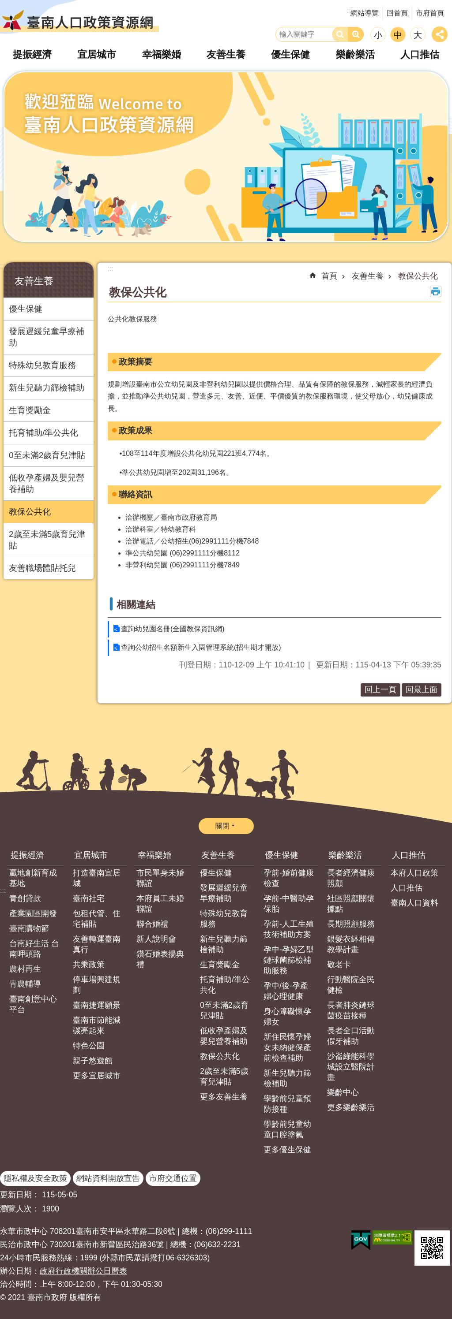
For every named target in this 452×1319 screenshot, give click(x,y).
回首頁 (397, 13)
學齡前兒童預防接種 (287, 1104)
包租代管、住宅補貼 (97, 918)
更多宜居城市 (97, 1075)
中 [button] (398, 35)
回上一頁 (380, 689)
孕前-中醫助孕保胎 (289, 903)
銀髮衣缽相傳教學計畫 (351, 944)
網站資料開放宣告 (108, 1178)
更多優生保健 (287, 1149)
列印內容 (435, 291)
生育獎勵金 (30, 410)
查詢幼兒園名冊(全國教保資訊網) (173, 629)
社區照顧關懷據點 (351, 903)
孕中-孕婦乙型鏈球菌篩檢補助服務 (289, 960)
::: (3, 266)
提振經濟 (27, 855)
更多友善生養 (224, 1096)
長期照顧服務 (351, 924)
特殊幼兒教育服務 (42, 365)
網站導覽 (364, 13)
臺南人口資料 (414, 902)
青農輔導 (25, 984)
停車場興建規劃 (97, 985)
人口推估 (409, 855)
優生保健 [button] (290, 54)
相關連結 (136, 604)
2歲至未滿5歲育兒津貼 (47, 539)
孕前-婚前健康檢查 (289, 878)
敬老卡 (339, 964)
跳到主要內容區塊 (4, 4)
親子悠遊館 (93, 1060)
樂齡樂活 (345, 855)
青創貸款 (25, 898)
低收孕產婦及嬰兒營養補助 (46, 483)
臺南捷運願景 (97, 1005)
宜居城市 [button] (97, 54)
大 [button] (418, 35)
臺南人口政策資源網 (79, 19)
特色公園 (89, 1045)
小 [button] (378, 35)
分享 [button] (440, 34)
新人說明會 (156, 939)
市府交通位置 (173, 1178)
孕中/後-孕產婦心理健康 (286, 991)
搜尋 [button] (340, 34)
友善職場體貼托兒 (42, 568)
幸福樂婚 (154, 855)
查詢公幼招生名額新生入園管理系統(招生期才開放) (201, 647)
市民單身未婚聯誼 (160, 878)
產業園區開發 (33, 913)
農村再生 (25, 969)
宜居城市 (91, 855)
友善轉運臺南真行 (97, 944)
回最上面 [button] (421, 689)
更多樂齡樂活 (351, 1107)
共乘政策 (89, 964)
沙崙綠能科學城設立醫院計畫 (351, 1067)
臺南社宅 (89, 898)
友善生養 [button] (226, 54)
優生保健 (25, 308)
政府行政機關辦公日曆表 (83, 1271)
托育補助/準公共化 (43, 432)
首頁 (329, 276)
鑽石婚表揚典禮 (160, 959)
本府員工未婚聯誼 (160, 903)
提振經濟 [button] (33, 54)
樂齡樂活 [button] (354, 54)
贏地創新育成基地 (33, 878)
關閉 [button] (222, 826)
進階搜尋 (356, 34)
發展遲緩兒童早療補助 (46, 337)
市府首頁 (430, 13)
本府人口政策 (414, 872)
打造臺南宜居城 (97, 878)
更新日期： (20, 1194)
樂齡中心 (343, 1092)
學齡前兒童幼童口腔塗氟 (287, 1129)
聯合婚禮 (152, 924)
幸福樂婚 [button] (162, 54)
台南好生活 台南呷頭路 (34, 948)
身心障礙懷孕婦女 (287, 1016)
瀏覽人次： (20, 1208)
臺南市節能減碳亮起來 (97, 1025)
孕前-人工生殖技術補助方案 (289, 929)
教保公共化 (30, 511)
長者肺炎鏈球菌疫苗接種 (351, 1010)
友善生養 (34, 281)
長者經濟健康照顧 (351, 878)
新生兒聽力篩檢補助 (46, 387)
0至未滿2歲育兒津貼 (47, 455)
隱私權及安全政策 (35, 1178)
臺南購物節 (29, 928)
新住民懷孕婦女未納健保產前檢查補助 (287, 1047)
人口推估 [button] (418, 54)
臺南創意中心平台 (33, 1004)
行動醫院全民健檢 (351, 985)
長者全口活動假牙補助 (351, 1036)
